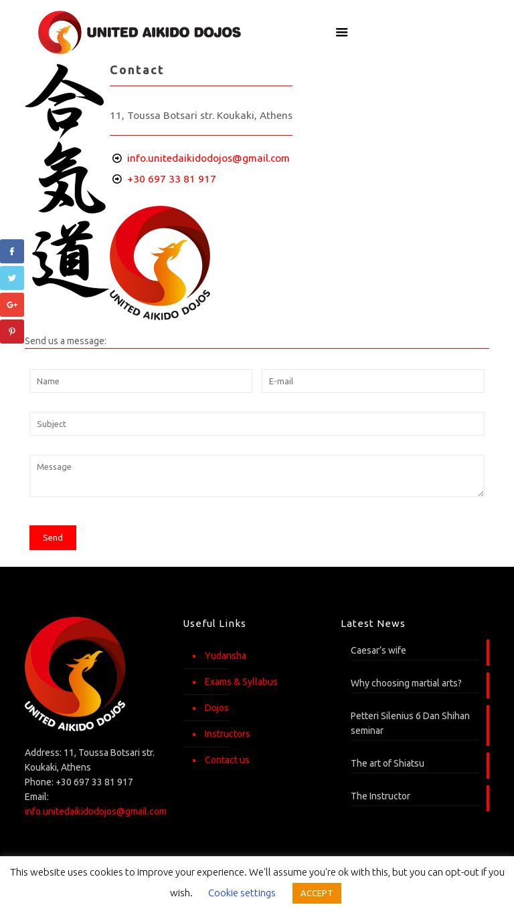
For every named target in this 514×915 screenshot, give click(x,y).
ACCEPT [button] (317, 893)
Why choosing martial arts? (406, 683)
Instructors (227, 734)
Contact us (227, 760)
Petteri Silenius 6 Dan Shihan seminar (410, 723)
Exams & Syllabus (241, 681)
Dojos (217, 707)
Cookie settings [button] (242, 892)
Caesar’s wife (378, 650)
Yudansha (225, 655)
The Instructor (380, 796)
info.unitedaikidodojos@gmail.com (208, 158)
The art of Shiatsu (387, 763)
